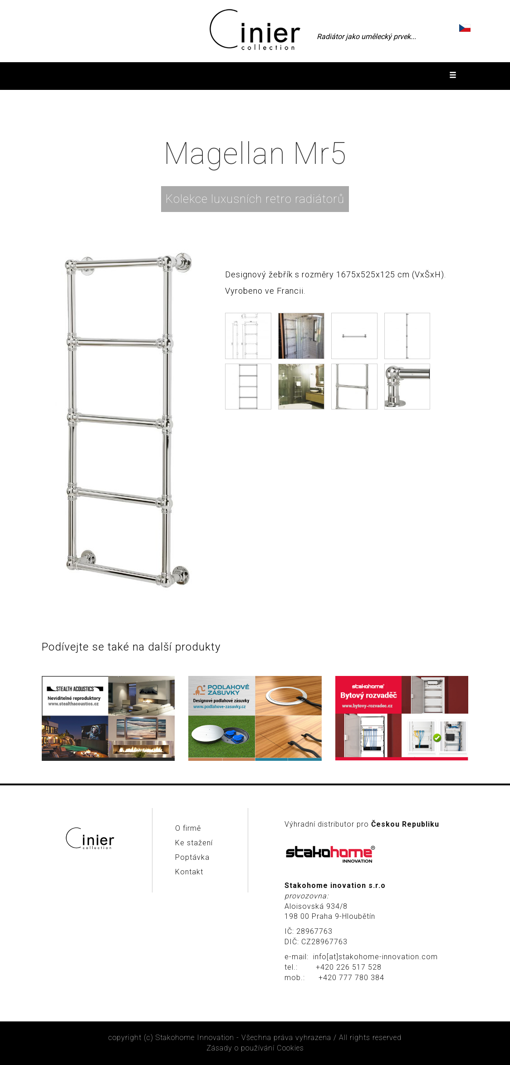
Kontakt (189, 872)
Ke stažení (194, 842)
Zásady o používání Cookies (255, 1048)
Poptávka (192, 857)
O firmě (188, 828)
